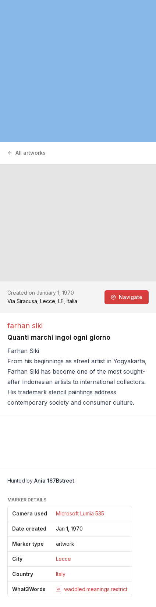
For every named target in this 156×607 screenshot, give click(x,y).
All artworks (26, 153)
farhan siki (25, 325)
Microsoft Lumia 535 (80, 513)
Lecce (63, 559)
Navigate (126, 297)
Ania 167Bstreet (54, 480)
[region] (78, 71)
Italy (60, 574)
